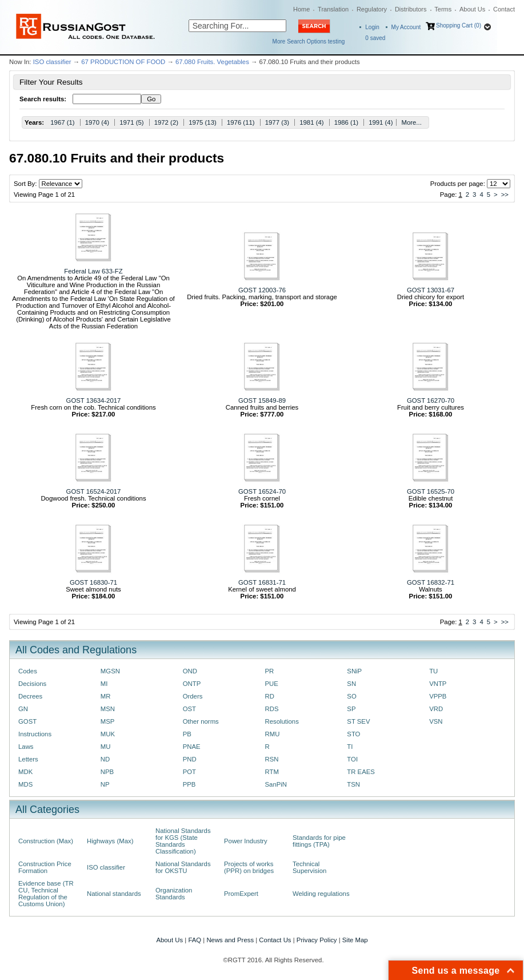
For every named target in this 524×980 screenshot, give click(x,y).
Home (301, 9)
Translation (333, 9)
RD (269, 696)
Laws (26, 746)
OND (190, 671)
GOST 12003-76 (262, 290)
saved (375, 38)
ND (105, 759)
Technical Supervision (309, 867)
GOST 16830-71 (93, 582)
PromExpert (241, 893)
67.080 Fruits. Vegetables (212, 61)
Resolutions (281, 721)
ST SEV (358, 721)
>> (505, 194)
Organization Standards (173, 893)
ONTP (192, 683)
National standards (114, 893)
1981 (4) (311, 122)
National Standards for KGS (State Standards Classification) (183, 841)
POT (189, 771)
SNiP (354, 671)
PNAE (192, 746)
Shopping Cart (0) (458, 25)
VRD (436, 708)
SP (351, 708)
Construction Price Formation (44, 867)
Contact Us (275, 940)
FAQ (194, 940)
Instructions (34, 734)
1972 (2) (166, 122)
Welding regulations (321, 893)
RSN (271, 759)
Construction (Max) (45, 841)
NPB (107, 771)
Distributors (411, 9)
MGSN (110, 671)
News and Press (230, 940)
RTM (271, 771)
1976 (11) (241, 122)
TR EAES (361, 771)
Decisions (32, 683)
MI (104, 683)
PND (190, 759)
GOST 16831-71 (262, 582)
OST (189, 708)
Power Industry (245, 841)
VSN (435, 721)
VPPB (437, 696)
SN (351, 683)
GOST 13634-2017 (93, 400)
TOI (352, 759)
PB (187, 734)
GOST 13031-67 (430, 290)
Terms (442, 9)
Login (372, 27)
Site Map (355, 940)
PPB (189, 784)
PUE (271, 683)
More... (411, 122)
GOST (27, 721)
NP (105, 784)
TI (350, 746)
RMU (272, 734)
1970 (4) (97, 122)
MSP (108, 721)
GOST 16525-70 (430, 491)
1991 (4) (381, 122)
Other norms (201, 721)
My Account (406, 27)
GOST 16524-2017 (93, 491)
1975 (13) (203, 122)
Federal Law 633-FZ (93, 271)
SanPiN (276, 784)
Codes (27, 671)
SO (351, 696)
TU (433, 671)
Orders (193, 696)
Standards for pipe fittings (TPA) (319, 841)
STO (353, 734)
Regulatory (372, 9)
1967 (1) (62, 122)
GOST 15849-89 (262, 400)
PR (269, 671)
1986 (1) (346, 122)
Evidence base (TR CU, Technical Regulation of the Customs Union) (46, 893)
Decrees (30, 696)
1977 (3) (277, 122)
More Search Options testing (309, 41)
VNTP (437, 683)
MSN (108, 708)
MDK (25, 771)
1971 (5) (131, 122)
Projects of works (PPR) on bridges (249, 867)
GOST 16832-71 (430, 582)
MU (106, 746)
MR (106, 696)
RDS (271, 708)
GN (23, 708)
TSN (353, 784)
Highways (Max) (110, 841)
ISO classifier (52, 61)
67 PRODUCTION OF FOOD (123, 61)
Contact (504, 9)
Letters (28, 759)
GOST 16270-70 (430, 400)
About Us (472, 9)
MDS (25, 784)
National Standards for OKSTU (183, 867)
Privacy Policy (317, 940)
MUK (108, 734)
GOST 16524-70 (262, 491)
